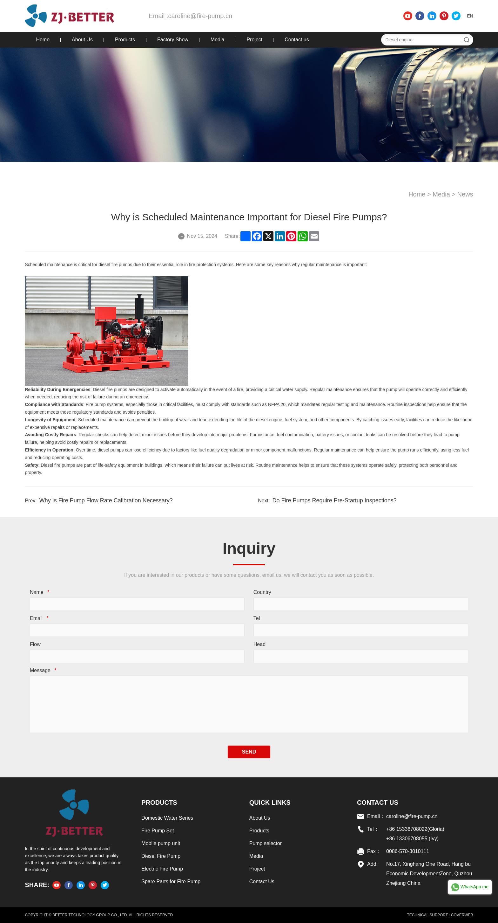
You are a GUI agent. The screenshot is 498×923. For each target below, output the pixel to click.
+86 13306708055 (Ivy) (412, 838)
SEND (249, 751)
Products (125, 39)
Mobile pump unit (160, 843)
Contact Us (261, 881)
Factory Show (172, 39)
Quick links (270, 802)
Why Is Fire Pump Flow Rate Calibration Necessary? (106, 500)
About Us (82, 39)
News (465, 194)
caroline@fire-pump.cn (200, 15)
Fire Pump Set (157, 830)
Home (43, 39)
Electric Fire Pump (162, 868)
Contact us (297, 39)
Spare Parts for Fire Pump (170, 881)
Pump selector (265, 843)
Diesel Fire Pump (160, 856)
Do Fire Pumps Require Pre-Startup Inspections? (335, 500)
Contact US (377, 802)
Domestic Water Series (167, 818)
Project (254, 39)
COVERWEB (462, 915)
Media (218, 39)
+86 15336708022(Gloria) (415, 829)
